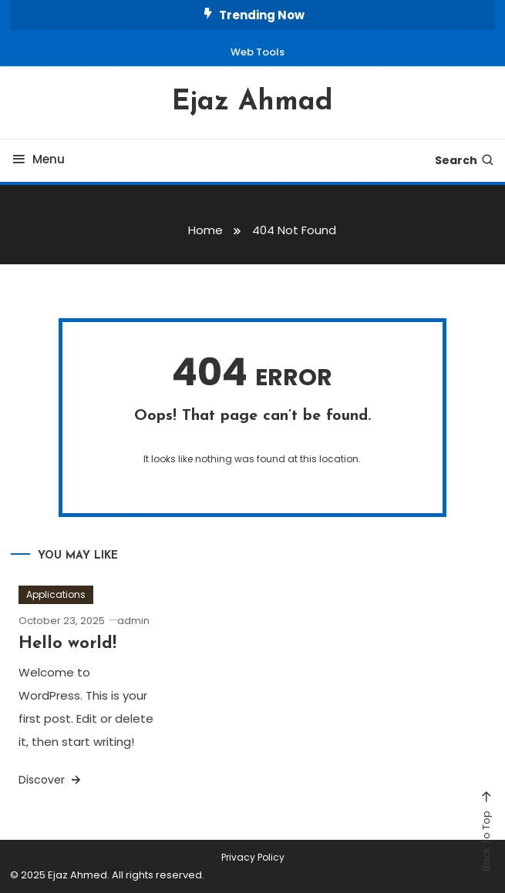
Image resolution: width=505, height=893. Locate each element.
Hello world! (67, 644)
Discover (51, 779)
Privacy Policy (252, 857)
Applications (56, 594)
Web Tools (257, 52)
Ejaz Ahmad (252, 102)
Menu (37, 159)
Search (465, 160)
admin (133, 620)
